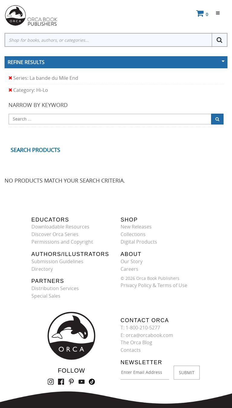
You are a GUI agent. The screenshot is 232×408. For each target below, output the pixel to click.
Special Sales (45, 296)
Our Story (132, 261)
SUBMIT (187, 372)
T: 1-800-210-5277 (140, 327)
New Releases (136, 226)
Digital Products (139, 241)
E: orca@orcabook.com (147, 335)
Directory (42, 269)
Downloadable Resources (60, 226)
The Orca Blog (136, 342)
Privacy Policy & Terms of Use (154, 285)
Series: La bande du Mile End (43, 78)
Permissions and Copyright (62, 241)
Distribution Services (55, 288)
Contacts (131, 350)
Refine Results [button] (26, 62)
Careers (129, 269)
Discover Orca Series (55, 234)
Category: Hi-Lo (28, 90)
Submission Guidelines (57, 261)
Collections (133, 234)
